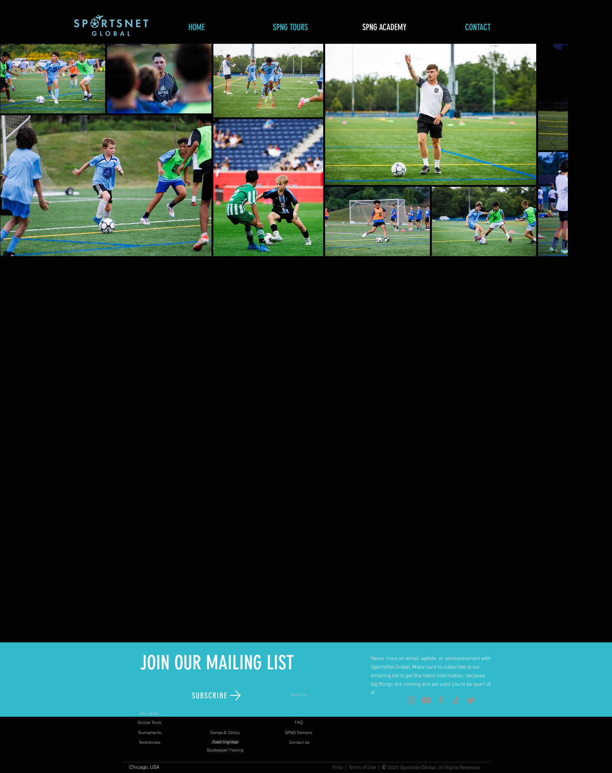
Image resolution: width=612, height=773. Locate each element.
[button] (216, 695)
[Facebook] (441, 700)
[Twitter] (470, 700)
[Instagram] (411, 700)
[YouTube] (426, 700)
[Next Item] (553, 149)
